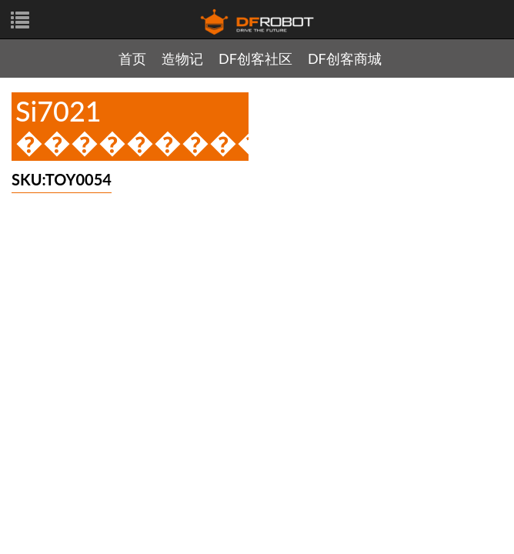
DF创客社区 (255, 58)
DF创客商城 (345, 58)
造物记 (182, 58)
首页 (132, 58)
